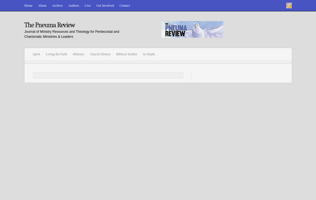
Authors (73, 6)
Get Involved (105, 6)
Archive (57, 6)
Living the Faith (56, 54)
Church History (100, 54)
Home (29, 6)
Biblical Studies (126, 54)
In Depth (149, 54)
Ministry (78, 54)
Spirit (36, 54)
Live (88, 6)
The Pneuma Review (50, 25)
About (42, 6)
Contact (124, 6)
